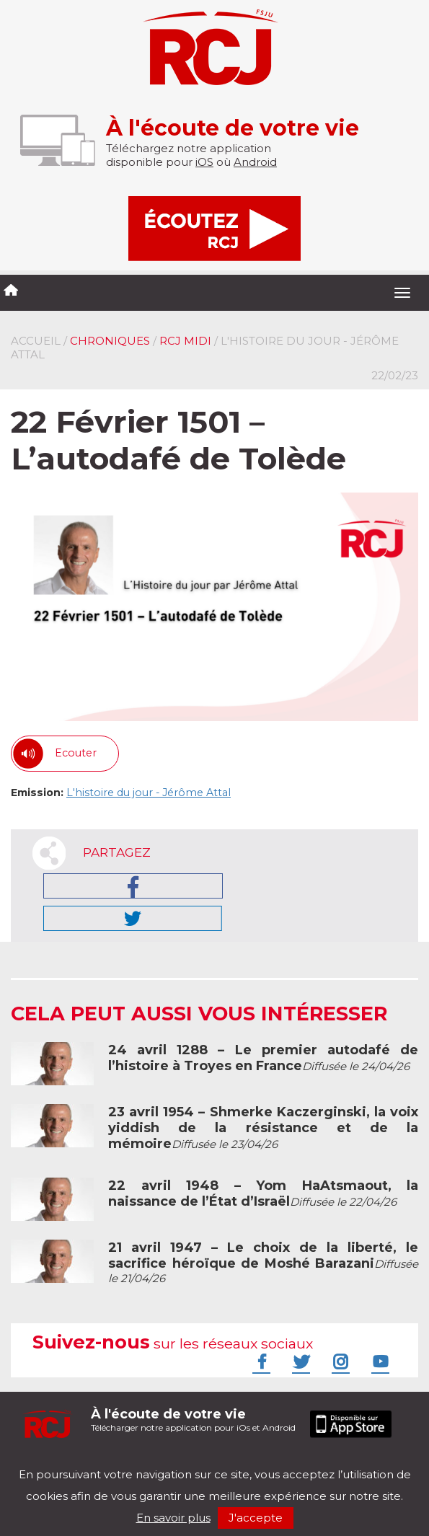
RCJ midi (185, 341)
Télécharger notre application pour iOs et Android (193, 1419)
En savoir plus (173, 1517)
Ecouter (76, 752)
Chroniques (110, 341)
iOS (204, 162)
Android (255, 162)
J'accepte (256, 1517)
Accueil (36, 341)
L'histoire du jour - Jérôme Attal (148, 792)
